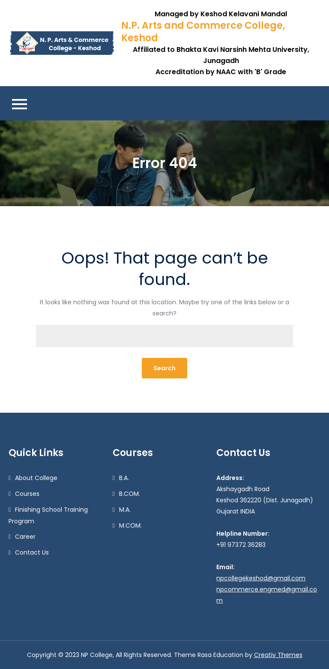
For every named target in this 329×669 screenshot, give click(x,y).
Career (25, 536)
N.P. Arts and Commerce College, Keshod (203, 32)
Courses (27, 493)
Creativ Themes (278, 655)
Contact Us (32, 552)
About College (36, 478)
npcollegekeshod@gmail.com (260, 578)
